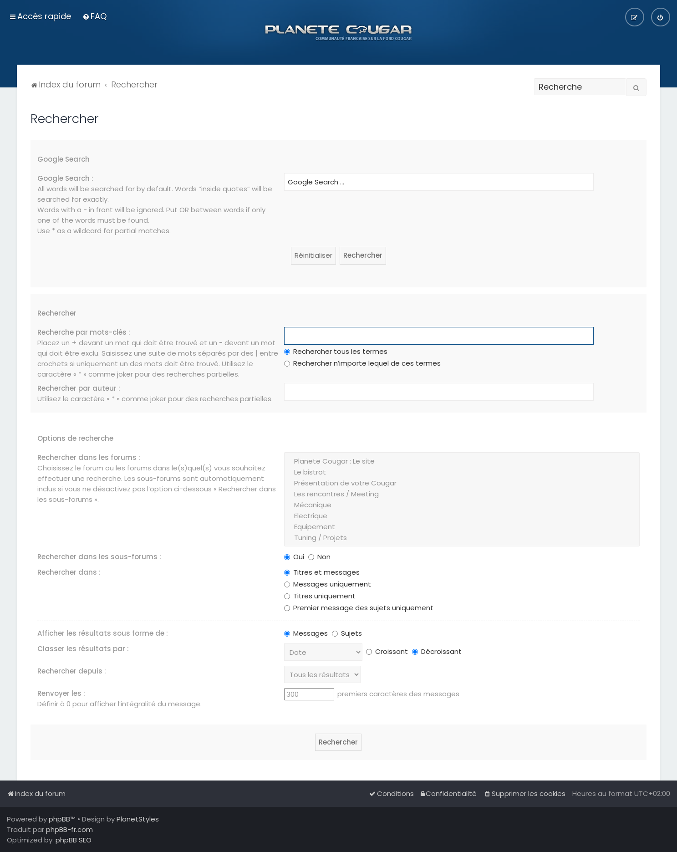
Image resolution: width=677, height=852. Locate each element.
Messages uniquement (327, 584)
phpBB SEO (74, 840)
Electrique (462, 515)
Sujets (347, 633)
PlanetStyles (138, 819)
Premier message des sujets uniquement (358, 607)
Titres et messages (322, 572)
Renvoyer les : (61, 693)
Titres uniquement (320, 596)
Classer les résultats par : (83, 648)
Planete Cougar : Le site (462, 461)
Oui (294, 556)
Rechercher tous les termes (335, 351)
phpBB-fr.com (69, 829)
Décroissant (437, 651)
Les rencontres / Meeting (462, 494)
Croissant (387, 651)
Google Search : (65, 178)
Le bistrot (462, 472)
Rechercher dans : (69, 572)
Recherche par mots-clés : (83, 332)
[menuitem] (94, 16)
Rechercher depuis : (71, 671)
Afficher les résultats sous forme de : (102, 633)
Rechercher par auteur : (78, 388)
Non (319, 556)
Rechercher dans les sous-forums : (99, 556)
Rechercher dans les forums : (88, 457)
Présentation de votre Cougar (462, 483)
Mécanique (462, 505)
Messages (306, 633)
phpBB (59, 819)
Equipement (462, 526)
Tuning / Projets (462, 537)
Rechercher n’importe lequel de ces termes (362, 363)
